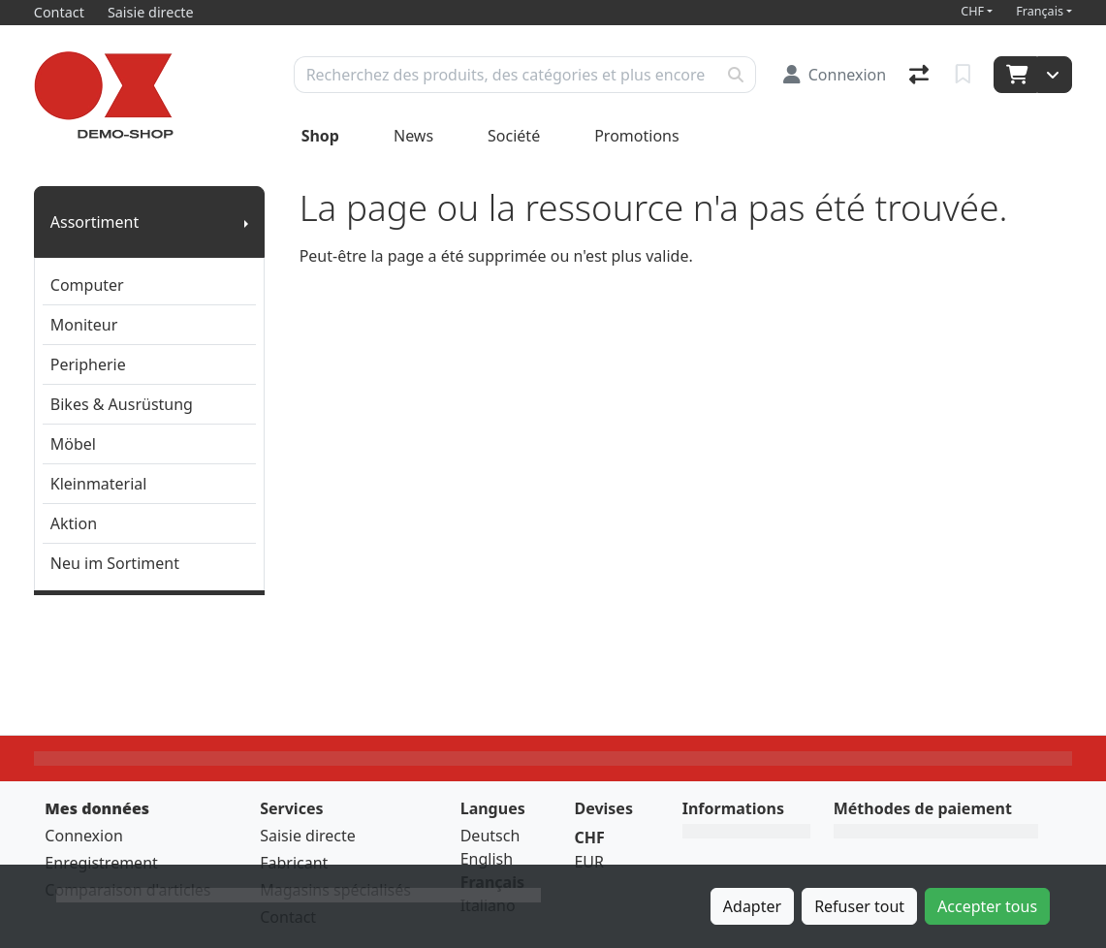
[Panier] (1015, 74)
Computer (87, 285)
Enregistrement (101, 862)
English (486, 858)
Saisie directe (308, 835)
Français (1039, 11)
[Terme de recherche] (505, 74)
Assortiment (94, 222)
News (413, 135)
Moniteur (84, 324)
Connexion (83, 835)
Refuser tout (859, 906)
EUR (589, 861)
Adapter (752, 906)
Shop (320, 135)
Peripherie (88, 364)
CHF (972, 11)
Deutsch (490, 835)
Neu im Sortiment (114, 563)
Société (514, 135)
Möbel (73, 444)
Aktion (73, 523)
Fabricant (294, 862)
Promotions (636, 135)
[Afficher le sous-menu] (246, 222)
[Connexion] (835, 74)
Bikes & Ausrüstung (121, 404)
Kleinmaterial (98, 483)
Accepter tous (987, 906)
